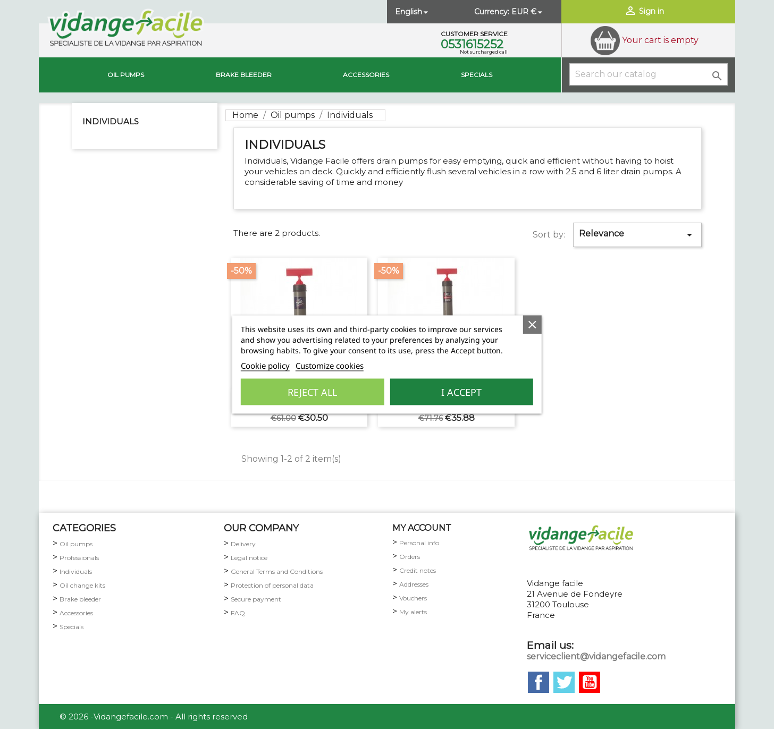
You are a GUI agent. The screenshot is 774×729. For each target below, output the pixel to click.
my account (421, 528)
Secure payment (256, 599)
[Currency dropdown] (527, 11)
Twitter (564, 682)
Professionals (79, 558)
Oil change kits (82, 585)
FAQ (238, 613)
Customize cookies (330, 365)
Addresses (413, 584)
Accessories (366, 75)
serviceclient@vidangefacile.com (596, 656)
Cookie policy (265, 365)
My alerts (413, 612)
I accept (461, 392)
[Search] (648, 74)
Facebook (538, 682)
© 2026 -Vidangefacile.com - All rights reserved (154, 716)
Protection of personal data (272, 585)
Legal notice (249, 558)
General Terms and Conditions (277, 571)
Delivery (243, 544)
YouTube (589, 682)
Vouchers (413, 598)
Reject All (312, 392)
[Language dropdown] (412, 11)
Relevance (637, 234)
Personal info (419, 543)
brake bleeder (244, 75)
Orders (409, 557)
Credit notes (417, 570)
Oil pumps (125, 75)
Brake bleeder (80, 599)
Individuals (110, 121)
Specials (476, 75)
